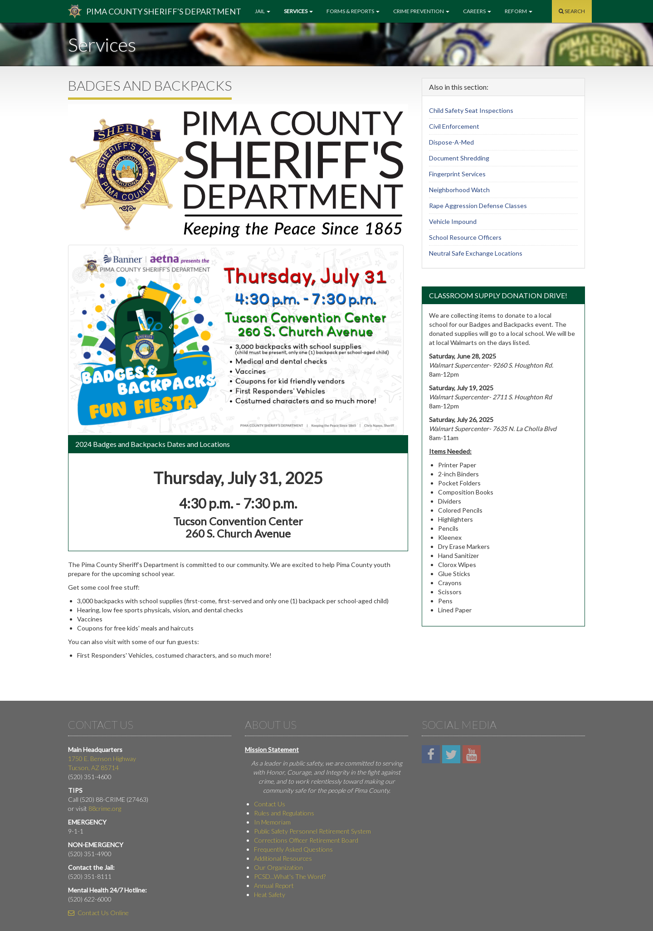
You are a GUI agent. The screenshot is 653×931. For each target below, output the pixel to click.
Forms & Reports (353, 11)
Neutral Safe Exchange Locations (475, 253)
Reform (518, 11)
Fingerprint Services (457, 174)
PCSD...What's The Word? (290, 876)
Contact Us (269, 804)
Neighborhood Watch (459, 190)
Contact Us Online (98, 912)
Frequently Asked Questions (293, 849)
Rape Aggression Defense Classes (478, 205)
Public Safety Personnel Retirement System (312, 831)
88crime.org (104, 808)
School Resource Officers (465, 237)
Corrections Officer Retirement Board (306, 840)
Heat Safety (269, 894)
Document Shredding (459, 158)
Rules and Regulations (284, 813)
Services (298, 11)
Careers (477, 11)
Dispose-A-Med (451, 142)
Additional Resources (283, 858)
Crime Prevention (421, 11)
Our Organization (278, 867)
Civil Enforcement (454, 126)
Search (572, 11)
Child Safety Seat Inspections (471, 110)
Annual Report (274, 885)
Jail (262, 11)
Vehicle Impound (453, 221)
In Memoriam (272, 822)
